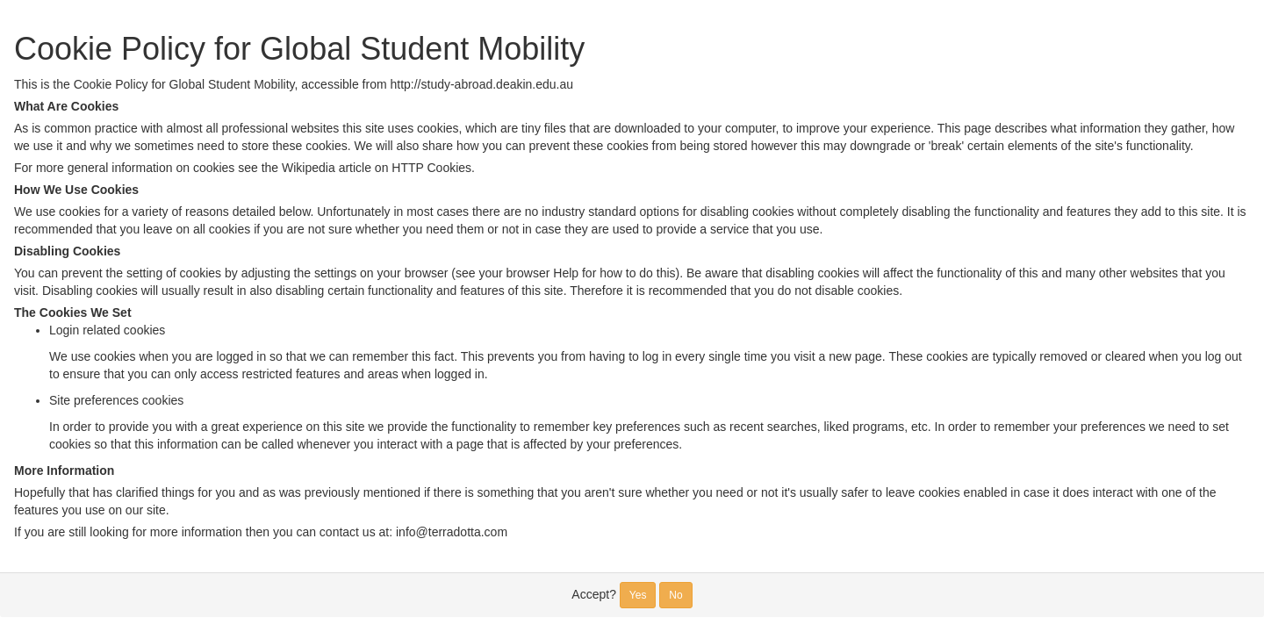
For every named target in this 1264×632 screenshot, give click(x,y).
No (675, 595)
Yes (638, 595)
